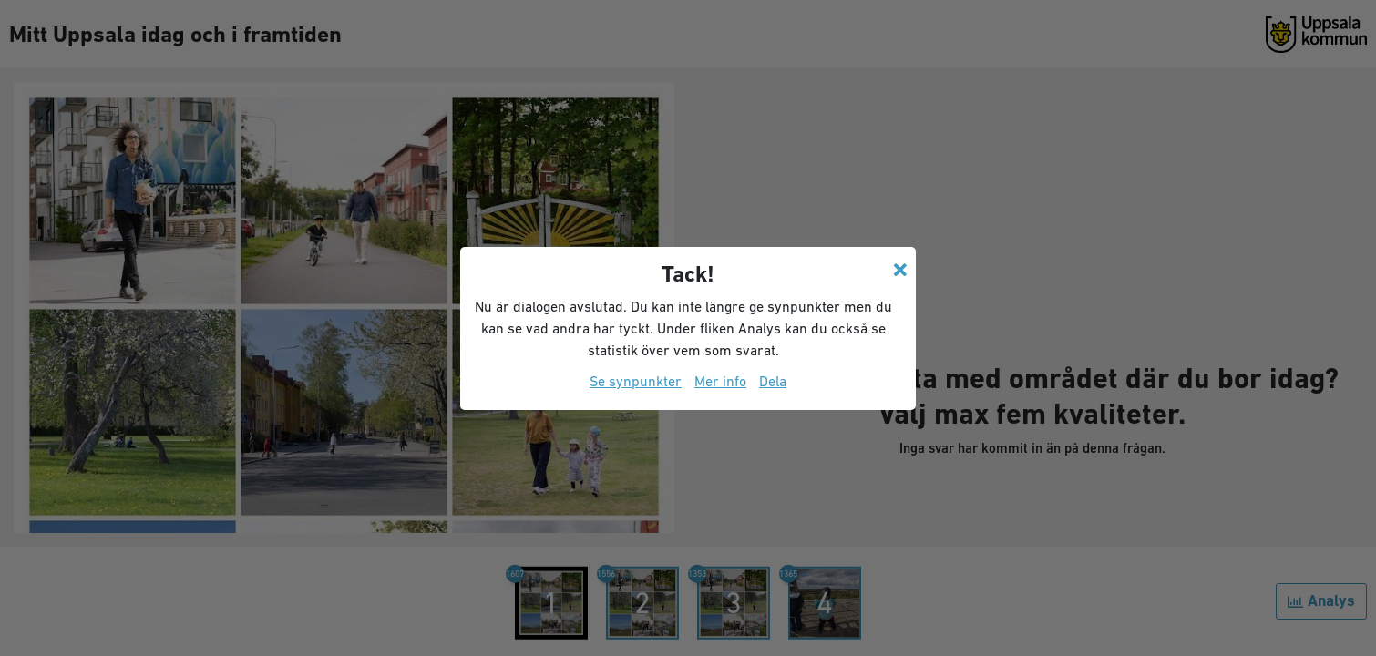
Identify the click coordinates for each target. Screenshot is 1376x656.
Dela (772, 381)
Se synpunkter (636, 381)
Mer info (720, 381)
